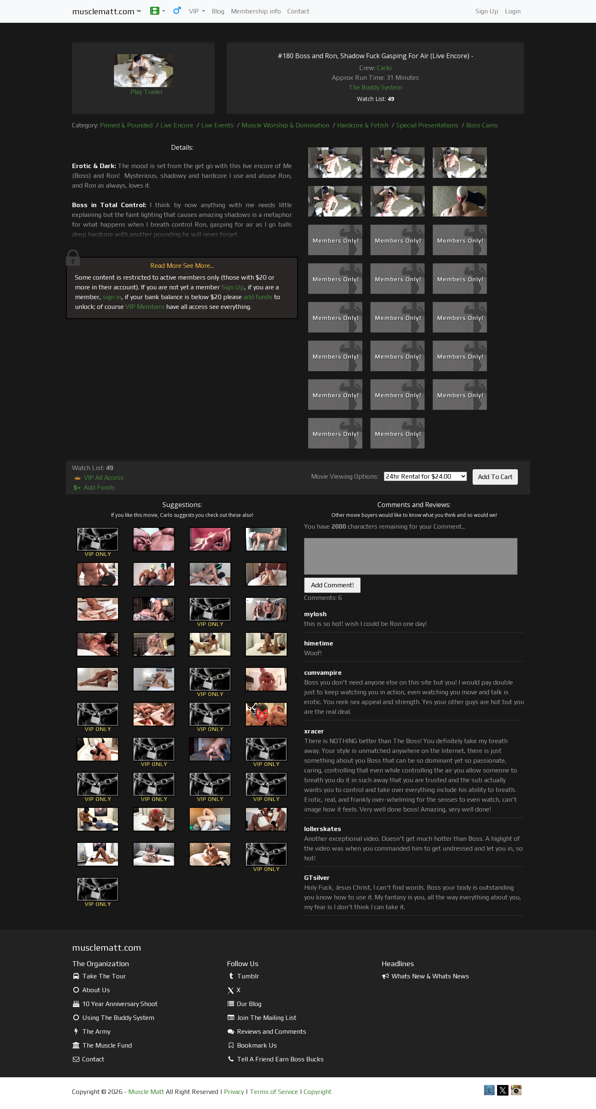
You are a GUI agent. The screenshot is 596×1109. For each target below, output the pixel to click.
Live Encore (176, 125)
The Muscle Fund (102, 1045)
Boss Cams (482, 125)
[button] (158, 11)
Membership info (256, 11)
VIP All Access (98, 477)
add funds (257, 297)
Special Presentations (427, 125)
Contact (298, 11)
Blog (218, 11)
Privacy (234, 1092)
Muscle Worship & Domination (285, 125)
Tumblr (243, 976)
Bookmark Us (252, 1045)
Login (513, 11)
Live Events (217, 125)
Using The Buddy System (113, 1018)
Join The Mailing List (261, 1018)
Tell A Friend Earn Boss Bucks (275, 1059)
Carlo (384, 68)
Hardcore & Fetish (362, 125)
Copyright (317, 1092)
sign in (112, 297)
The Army (91, 1031)
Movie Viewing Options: (344, 476)
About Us (91, 990)
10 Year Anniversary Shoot (115, 1004)
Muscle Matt (146, 1092)
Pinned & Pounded (126, 125)
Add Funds (93, 487)
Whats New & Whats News (425, 976)
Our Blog (244, 1004)
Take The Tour (99, 976)
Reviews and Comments (266, 1031)
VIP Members (144, 307)
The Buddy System (375, 87)
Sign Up (486, 11)
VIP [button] (194, 11)
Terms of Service (274, 1092)
